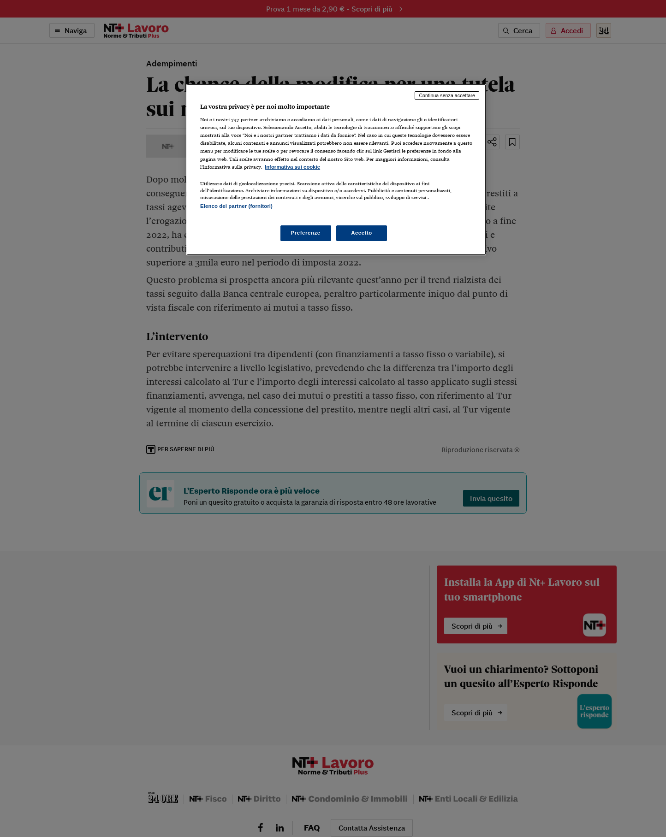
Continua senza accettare (447, 95)
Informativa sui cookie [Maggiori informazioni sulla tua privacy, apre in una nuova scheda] (292, 167)
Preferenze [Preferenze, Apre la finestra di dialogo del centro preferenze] (306, 233)
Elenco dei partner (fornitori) (236, 206)
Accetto (361, 233)
